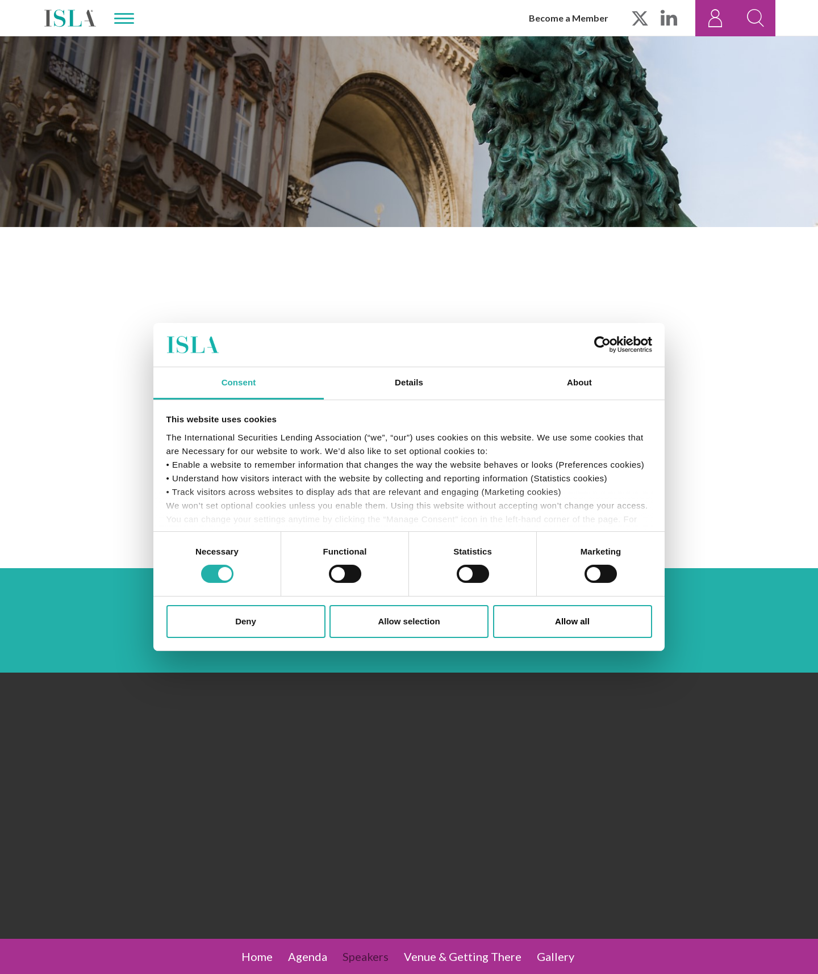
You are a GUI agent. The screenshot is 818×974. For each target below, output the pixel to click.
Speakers (366, 956)
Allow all (572, 621)
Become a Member (568, 17)
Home (257, 956)
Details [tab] (409, 382)
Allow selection (409, 621)
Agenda (307, 956)
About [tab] (579, 382)
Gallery (555, 956)
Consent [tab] (239, 382)
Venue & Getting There (462, 956)
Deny (245, 621)
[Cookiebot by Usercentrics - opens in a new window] (602, 344)
